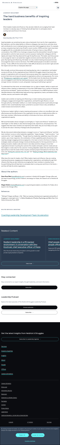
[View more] (30, 264)
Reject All (22, 435)
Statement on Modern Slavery (9, 397)
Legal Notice (4, 411)
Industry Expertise (7, 351)
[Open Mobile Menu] (56, 3)
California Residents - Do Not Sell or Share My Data (14, 415)
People (3, 364)
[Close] (58, 429)
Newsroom (4, 394)
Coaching (5, 215)
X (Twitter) (30, 422)
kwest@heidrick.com (18, 176)
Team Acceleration (40, 215)
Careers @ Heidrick (7, 373)
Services (4, 346)
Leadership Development (21, 215)
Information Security (6, 390)
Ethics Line (4, 387)
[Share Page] (58, 7)
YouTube (49, 422)
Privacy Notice (5, 408)
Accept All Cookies (38, 435)
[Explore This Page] (28, 7)
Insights (3, 355)
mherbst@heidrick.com (17, 185)
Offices (3, 369)
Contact (3, 404)
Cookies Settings (30, 441)
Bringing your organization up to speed (16, 78)
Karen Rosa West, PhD (9, 37)
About (3, 360)
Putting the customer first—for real (18, 151)
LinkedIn (11, 422)
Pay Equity (4, 401)
